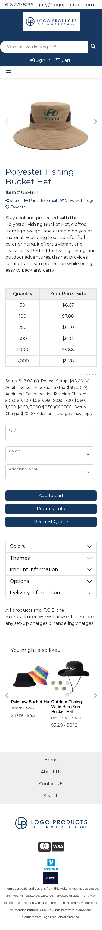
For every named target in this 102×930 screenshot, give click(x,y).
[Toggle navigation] (8, 72)
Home (51, 759)
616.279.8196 (19, 4)
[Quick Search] (44, 47)
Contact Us (51, 783)
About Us (51, 771)
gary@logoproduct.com (65, 4)
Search (51, 795)
